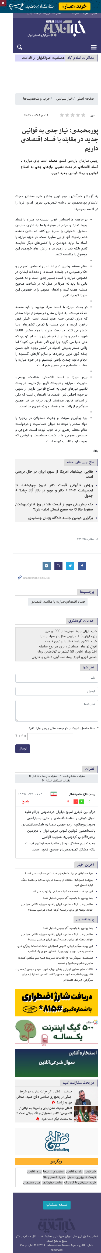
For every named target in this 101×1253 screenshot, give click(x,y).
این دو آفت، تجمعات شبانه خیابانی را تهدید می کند (62, 831)
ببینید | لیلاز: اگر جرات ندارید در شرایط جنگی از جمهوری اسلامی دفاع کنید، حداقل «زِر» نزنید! (40, 1041)
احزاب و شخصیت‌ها (37, 104)
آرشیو (24, 17)
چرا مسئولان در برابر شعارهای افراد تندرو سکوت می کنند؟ (59, 813)
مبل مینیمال (65, 1133)
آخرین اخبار (85, 804)
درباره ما (41, 17)
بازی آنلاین (34, 1122)
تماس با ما (51, 17)
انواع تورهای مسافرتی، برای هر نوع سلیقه (68, 597)
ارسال (10, 698)
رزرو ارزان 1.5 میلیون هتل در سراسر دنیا (68, 586)
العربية (85, 17)
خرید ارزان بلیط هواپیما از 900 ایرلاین (71, 581)
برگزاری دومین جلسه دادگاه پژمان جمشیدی (60, 469)
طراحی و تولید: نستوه (53, 1202)
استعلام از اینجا (53, 1122)
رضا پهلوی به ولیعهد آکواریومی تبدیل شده (68, 837)
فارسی (94, 17)
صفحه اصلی (85, 104)
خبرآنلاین (50, 33)
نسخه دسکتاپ (50, 1155)
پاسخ (12, 747)
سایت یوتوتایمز (85, 1133)
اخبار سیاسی (64, 104)
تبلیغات (32, 17)
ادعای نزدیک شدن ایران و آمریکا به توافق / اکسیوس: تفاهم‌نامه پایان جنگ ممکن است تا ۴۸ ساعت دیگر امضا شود (38, 1060)
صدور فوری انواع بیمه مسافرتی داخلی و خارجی (64, 607)
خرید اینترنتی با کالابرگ (25, 1128)
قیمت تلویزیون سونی (81, 1128)
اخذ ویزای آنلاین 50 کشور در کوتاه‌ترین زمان (67, 602)
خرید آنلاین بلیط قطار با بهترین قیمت (71, 592)
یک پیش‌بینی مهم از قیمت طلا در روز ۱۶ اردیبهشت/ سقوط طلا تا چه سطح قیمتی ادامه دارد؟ (48, 457)
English (75, 17)
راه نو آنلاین (74, 1122)
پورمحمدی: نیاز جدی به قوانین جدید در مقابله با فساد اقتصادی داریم (52, 140)
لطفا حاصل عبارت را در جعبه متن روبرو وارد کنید (63, 678)
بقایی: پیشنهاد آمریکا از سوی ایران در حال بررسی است (52, 432)
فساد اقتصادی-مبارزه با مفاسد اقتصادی (58, 552)
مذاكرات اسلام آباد (80, 62)
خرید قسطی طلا (54, 1128)
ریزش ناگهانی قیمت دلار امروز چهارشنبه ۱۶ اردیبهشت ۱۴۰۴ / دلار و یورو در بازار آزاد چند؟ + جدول (48, 443)
